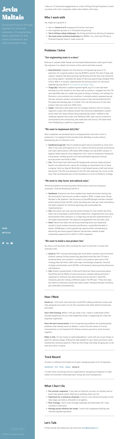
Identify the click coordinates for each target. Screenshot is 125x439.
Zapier (68, 367)
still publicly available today (81, 84)
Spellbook (49, 367)
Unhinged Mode (17, 429)
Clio (56, 367)
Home (4, 228)
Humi (61, 367)
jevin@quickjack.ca (90, 428)
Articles (6, 232)
